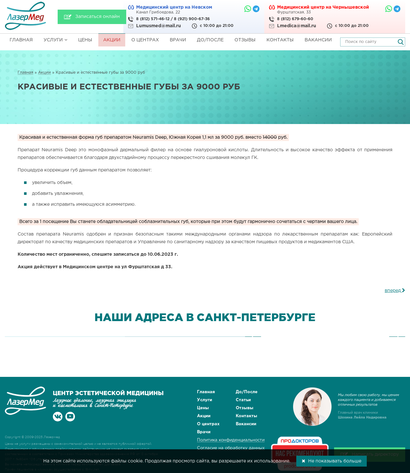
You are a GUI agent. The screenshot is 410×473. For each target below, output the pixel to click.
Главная (21, 40)
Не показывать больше (331, 461)
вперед (395, 291)
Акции (111, 40)
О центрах (145, 40)
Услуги (55, 39)
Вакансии (318, 40)
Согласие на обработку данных (231, 448)
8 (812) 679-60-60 (295, 19)
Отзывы (245, 40)
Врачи (178, 40)
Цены (85, 40)
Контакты (280, 40)
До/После (210, 40)
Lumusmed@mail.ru (158, 26)
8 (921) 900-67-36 (192, 19)
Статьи (243, 400)
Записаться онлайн (97, 17)
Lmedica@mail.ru (296, 26)
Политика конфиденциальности (231, 440)
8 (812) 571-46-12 (152, 19)
